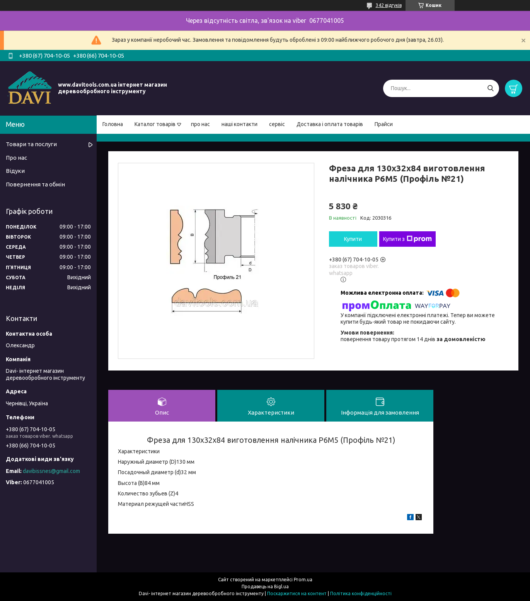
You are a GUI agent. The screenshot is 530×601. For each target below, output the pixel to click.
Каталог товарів (155, 124)
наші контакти (239, 124)
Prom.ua (303, 579)
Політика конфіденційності (361, 593)
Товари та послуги (31, 144)
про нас (200, 124)
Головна (112, 124)
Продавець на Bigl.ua (265, 586)
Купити (353, 239)
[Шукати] (490, 88)
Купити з (407, 239)
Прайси (384, 124)
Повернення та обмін (35, 184)
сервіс (277, 124)
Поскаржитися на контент (297, 593)
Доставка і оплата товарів (330, 124)
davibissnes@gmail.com (51, 471)
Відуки (15, 170)
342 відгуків (389, 5)
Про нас (16, 157)
